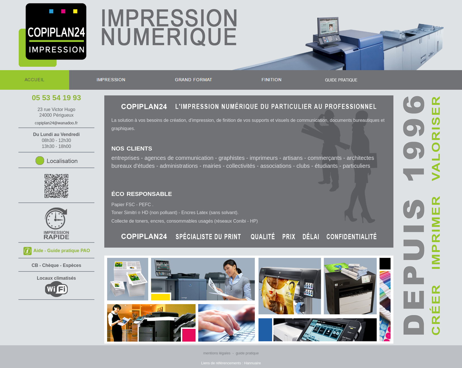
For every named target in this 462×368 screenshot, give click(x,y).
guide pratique (247, 353)
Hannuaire (252, 363)
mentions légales (216, 353)
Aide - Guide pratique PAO (56, 250)
